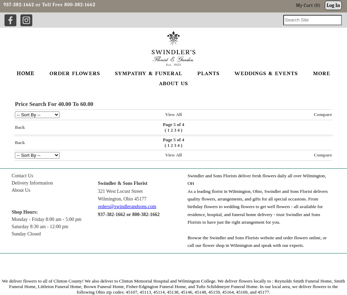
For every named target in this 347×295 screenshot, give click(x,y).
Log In (333, 5)
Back (20, 127)
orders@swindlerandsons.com (127, 206)
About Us (20, 190)
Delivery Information (32, 183)
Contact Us (22, 175)
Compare (323, 114)
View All (173, 114)
